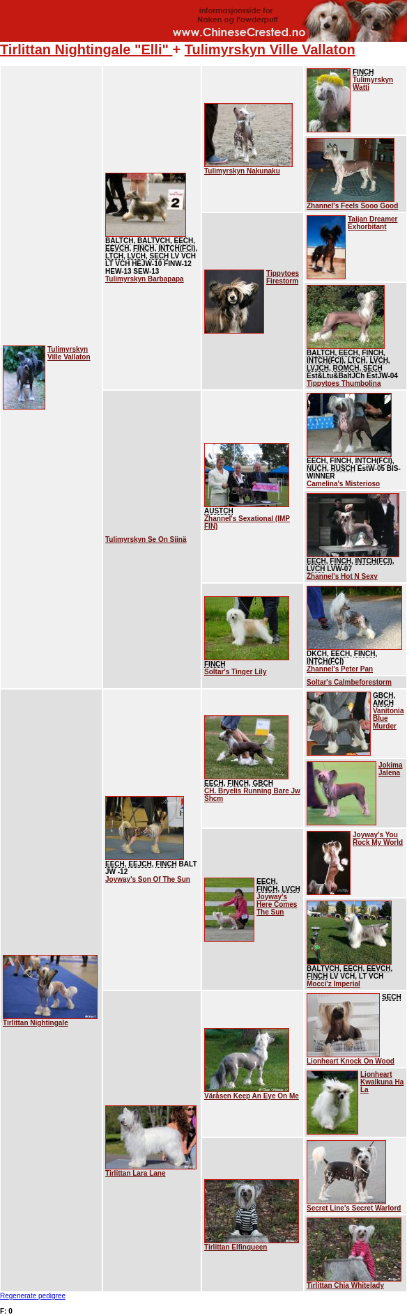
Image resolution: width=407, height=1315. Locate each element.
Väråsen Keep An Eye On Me (251, 1096)
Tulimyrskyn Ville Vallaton (270, 49)
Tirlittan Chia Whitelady (345, 1285)
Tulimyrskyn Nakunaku (242, 171)
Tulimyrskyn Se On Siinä (146, 539)
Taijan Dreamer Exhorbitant (373, 223)
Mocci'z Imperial (333, 984)
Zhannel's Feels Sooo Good (352, 206)
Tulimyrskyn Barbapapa (144, 279)
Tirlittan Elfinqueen (235, 1247)
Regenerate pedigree (33, 1296)
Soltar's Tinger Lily (235, 672)
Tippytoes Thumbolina (344, 383)
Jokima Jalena (390, 769)
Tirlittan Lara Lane (135, 1173)
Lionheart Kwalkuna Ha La (382, 1082)
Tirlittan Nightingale (35, 1023)
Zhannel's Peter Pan (340, 669)
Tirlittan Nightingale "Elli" (86, 49)
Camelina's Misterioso (343, 484)
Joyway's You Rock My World (378, 838)
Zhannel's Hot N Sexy (342, 576)
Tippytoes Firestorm (282, 277)
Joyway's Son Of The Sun (147, 879)
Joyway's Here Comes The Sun (276, 904)
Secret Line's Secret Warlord (354, 1208)
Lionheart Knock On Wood (350, 1061)
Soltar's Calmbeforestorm (349, 682)
